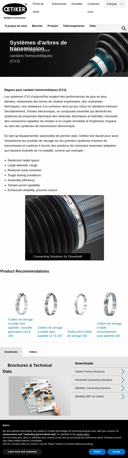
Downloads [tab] (10, 351)
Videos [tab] (33, 351)
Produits (53, 26)
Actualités (76, 3)
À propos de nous (16, 26)
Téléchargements (74, 26)
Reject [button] (97, 451)
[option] (21, 310)
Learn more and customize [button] (22, 451)
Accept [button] (116, 451)
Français (112, 4)
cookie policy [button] (82, 434)
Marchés (37, 26)
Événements (59, 3)
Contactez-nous (94, 7)
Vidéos (93, 26)
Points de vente (38, 7)
